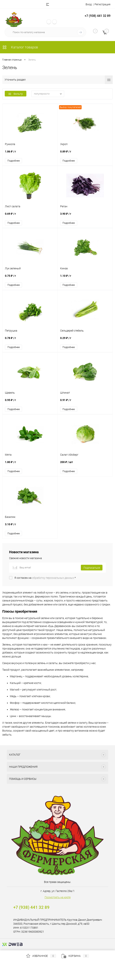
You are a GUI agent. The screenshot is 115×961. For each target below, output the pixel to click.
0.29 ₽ (85, 340)
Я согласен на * (45, 578)
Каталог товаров (20, 47)
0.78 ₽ (30, 340)
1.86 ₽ (30, 153)
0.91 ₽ (85, 402)
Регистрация (102, 4)
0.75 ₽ (30, 278)
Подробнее (13, 160)
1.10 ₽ (85, 278)
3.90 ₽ (85, 215)
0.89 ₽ (85, 153)
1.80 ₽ (30, 464)
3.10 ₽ (30, 527)
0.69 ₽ (30, 215)
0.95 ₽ (30, 402)
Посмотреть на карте (58, 898)
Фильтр (15, 93)
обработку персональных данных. (53, 578)
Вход (89, 4)
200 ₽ (85, 464)
